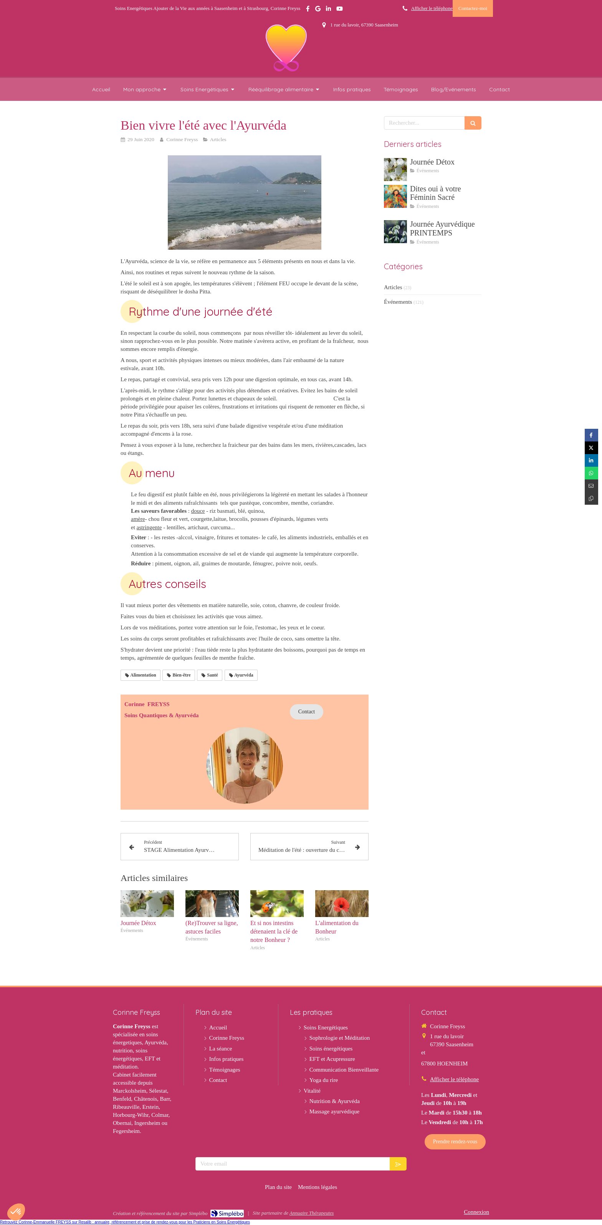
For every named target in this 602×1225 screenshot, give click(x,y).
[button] (16, 1212)
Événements (398, 302)
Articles (393, 287)
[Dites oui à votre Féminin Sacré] (395, 196)
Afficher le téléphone (432, 8)
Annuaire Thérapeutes (311, 1213)
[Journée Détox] (395, 169)
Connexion (476, 1212)
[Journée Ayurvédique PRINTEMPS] (395, 231)
